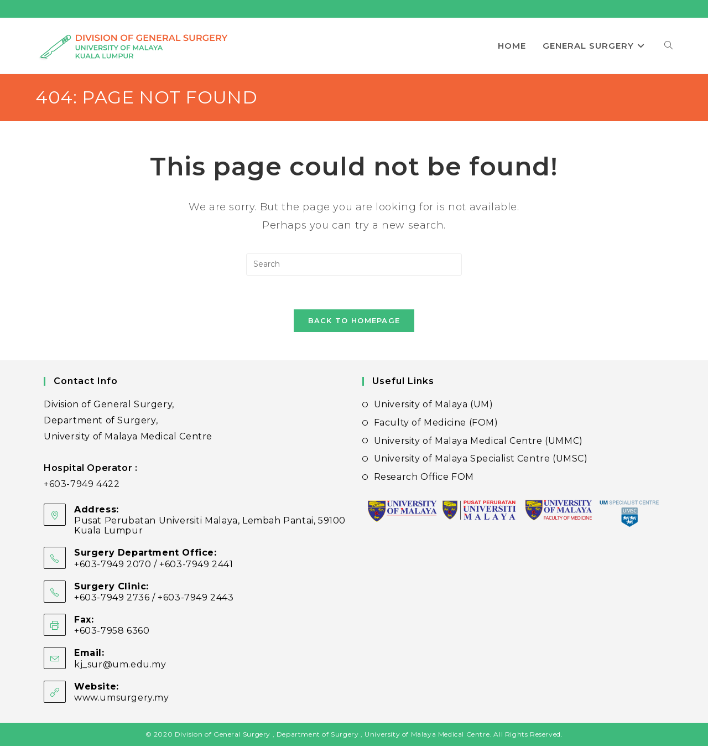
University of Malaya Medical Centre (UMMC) (478, 441)
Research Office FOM (424, 477)
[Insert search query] (354, 264)
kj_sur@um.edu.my (120, 664)
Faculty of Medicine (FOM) (436, 422)
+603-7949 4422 (81, 484)
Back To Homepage (354, 320)
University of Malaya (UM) (433, 404)
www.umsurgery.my (121, 697)
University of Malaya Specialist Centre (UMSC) (481, 458)
